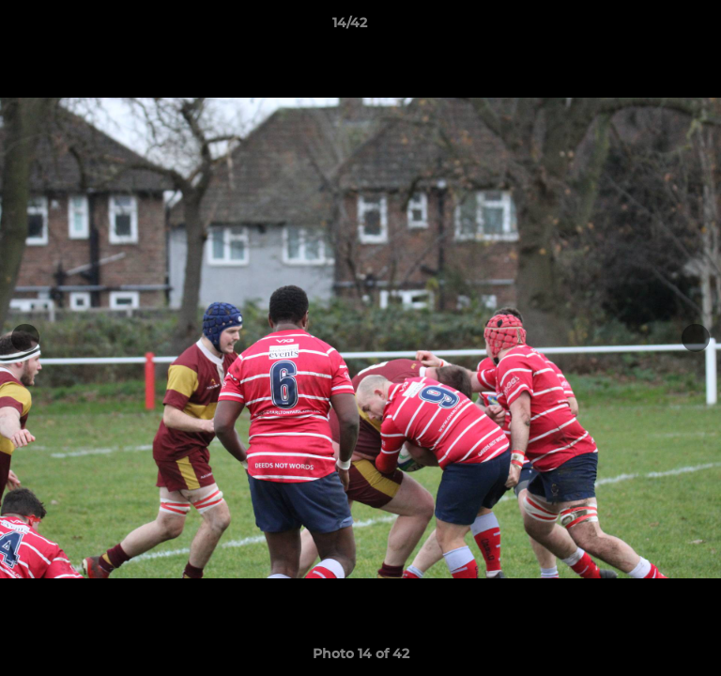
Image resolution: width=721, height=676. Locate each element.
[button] (653, 27)
